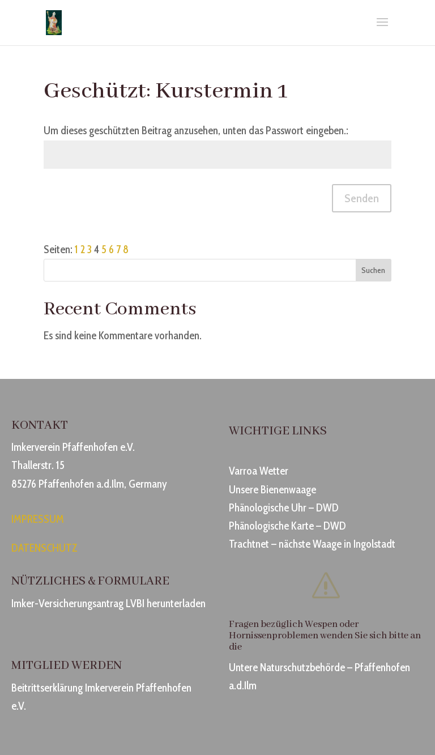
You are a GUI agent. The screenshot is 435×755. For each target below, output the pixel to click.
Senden (361, 198)
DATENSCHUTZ (44, 547)
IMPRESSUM (37, 519)
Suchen (373, 270)
